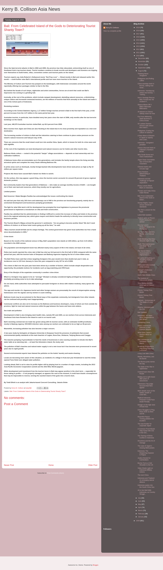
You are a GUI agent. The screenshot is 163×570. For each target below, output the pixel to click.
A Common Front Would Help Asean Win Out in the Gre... (146, 431)
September (142, 68)
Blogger (95, 565)
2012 (138, 49)
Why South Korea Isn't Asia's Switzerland (145, 156)
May (140, 504)
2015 (138, 40)
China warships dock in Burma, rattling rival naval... (146, 85)
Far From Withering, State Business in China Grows (145, 118)
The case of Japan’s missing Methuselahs (146, 447)
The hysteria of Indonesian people (145, 279)
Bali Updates (142, 312)
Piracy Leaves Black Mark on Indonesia (145, 187)
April (140, 507)
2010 (138, 56)
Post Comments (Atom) (55, 473)
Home (51, 465)
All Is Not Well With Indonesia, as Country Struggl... (146, 492)
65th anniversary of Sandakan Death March (144, 341)
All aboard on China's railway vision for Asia (146, 113)
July (139, 498)
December (142, 58)
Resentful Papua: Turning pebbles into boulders (146, 418)
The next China (143, 475)
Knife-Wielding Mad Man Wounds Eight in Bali (146, 240)
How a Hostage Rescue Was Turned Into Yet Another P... (146, 99)
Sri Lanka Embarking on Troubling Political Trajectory (146, 260)
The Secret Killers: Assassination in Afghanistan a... (144, 253)
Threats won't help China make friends (146, 192)
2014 (138, 43)
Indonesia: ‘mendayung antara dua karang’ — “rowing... (146, 92)
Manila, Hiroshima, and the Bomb (146, 358)
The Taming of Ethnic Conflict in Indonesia (146, 437)
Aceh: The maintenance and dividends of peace (146, 246)
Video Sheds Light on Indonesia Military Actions (145, 470)
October (141, 65)
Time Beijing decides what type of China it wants (146, 285)
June (140, 501)
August (140, 71)
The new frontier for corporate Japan (145, 425)
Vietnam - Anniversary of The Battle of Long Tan (146, 302)
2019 (138, 27)
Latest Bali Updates (145, 215)
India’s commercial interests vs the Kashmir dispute (144, 327)
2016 (138, 37)
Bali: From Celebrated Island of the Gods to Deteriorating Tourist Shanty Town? (38, 391)
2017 (138, 34)
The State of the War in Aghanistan (146, 368)
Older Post (92, 465)
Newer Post (9, 465)
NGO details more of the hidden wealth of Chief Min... (146, 393)
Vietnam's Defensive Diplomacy (145, 271)
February (141, 514)
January (141, 517)
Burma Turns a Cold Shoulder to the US (145, 464)
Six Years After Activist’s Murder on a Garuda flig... (146, 234)
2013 (138, 46)
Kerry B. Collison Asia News (31, 9)
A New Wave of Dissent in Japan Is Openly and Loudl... (146, 137)
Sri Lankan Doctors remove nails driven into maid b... (145, 125)
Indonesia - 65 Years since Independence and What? (146, 317)
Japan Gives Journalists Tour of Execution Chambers (146, 161)
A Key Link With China (145, 353)
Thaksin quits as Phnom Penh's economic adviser (146, 220)
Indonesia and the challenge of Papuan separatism (146, 180)
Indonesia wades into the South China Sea (146, 486)
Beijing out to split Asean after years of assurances (146, 379)
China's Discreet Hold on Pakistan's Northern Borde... (146, 149)
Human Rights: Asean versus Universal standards (145, 205)
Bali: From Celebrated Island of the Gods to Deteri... (146, 198)
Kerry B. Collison (112, 28)
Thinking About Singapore (143, 75)
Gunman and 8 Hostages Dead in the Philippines (146, 227)
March (140, 510)
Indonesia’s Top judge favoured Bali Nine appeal (145, 386)
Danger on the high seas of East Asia (146, 406)
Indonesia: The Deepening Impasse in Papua (146, 453)
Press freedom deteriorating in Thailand (144, 174)
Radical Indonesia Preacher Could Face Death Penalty (146, 399)
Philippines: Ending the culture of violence (146, 132)
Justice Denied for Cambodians (144, 459)
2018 (138, 30)
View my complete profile (112, 31)
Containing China (144, 322)
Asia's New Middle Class (146, 275)
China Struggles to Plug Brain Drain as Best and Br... (146, 412)
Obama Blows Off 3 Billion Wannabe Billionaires (144, 106)
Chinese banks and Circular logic (144, 168)
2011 (138, 52)
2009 (138, 521)
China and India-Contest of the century (146, 266)
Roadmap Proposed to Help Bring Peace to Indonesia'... (146, 348)
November (142, 61)
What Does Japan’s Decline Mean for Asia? (145, 334)
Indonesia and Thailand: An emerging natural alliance (146, 480)
